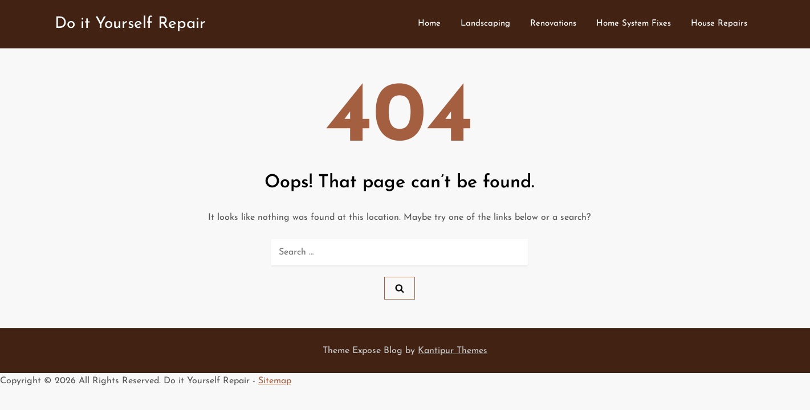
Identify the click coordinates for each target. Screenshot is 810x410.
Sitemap (274, 381)
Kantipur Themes (452, 350)
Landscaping (485, 23)
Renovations (553, 23)
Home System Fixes (633, 23)
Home (429, 23)
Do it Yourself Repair (130, 24)
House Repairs (719, 23)
